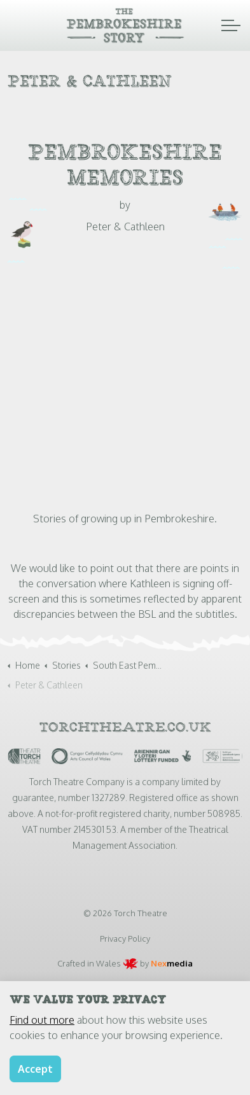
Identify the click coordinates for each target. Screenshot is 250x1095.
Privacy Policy (125, 938)
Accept (35, 1069)
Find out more (42, 1020)
